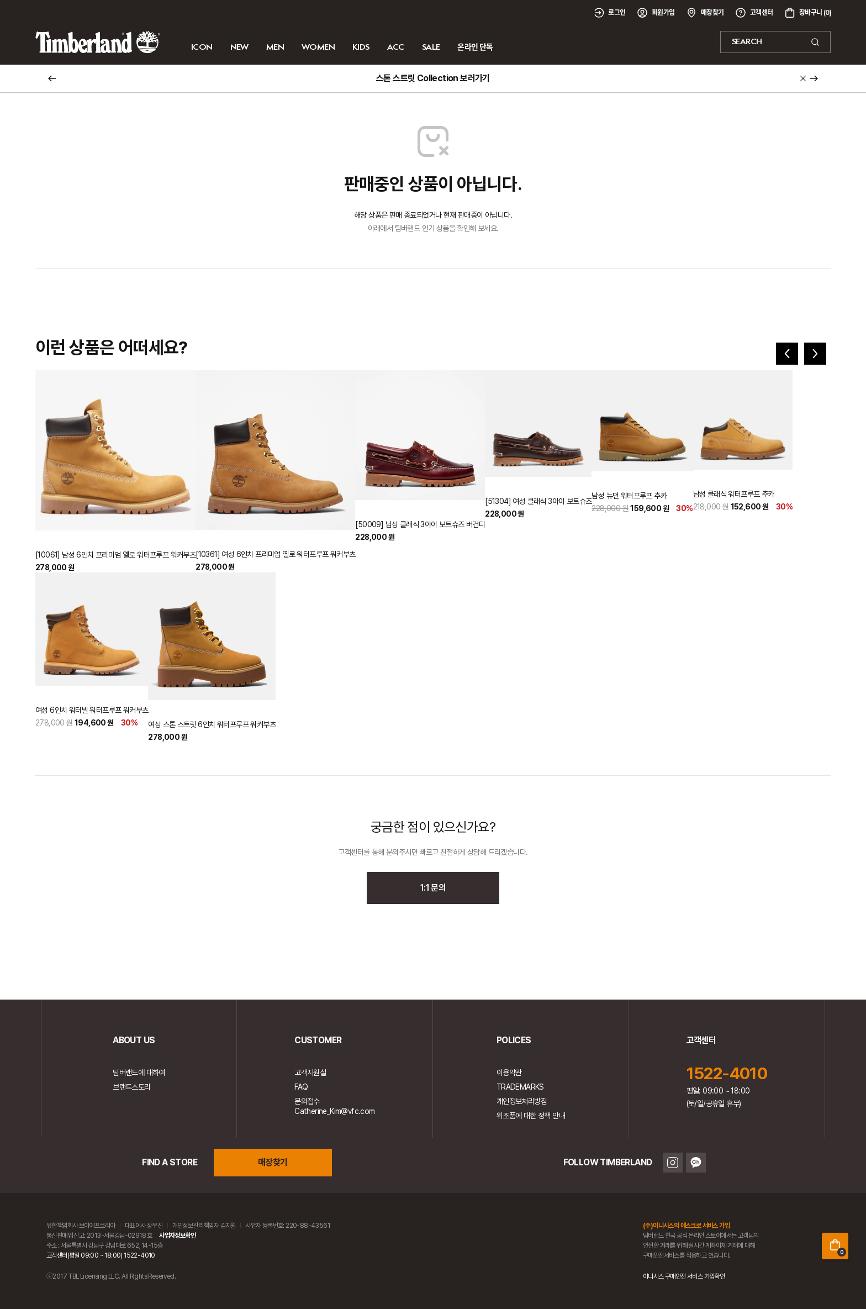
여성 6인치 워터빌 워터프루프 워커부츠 (91, 710)
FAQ (301, 1086)
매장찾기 (273, 1162)
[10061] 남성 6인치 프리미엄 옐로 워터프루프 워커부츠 (115, 554)
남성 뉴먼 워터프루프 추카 (629, 495)
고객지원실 (310, 1072)
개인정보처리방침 (522, 1101)
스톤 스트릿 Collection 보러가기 (433, 78)
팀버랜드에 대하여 (139, 1072)
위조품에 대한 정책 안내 (531, 1115)
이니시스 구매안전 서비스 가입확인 (684, 1276)
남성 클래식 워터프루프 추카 (733, 494)
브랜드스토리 (131, 1086)
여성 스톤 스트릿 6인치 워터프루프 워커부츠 (212, 724)
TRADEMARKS (520, 1086)
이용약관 (509, 1072)
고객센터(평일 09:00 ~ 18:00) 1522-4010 (100, 1255)
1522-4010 (727, 1073)
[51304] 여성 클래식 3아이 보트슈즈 (538, 501)
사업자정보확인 (177, 1235)
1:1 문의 (433, 887)
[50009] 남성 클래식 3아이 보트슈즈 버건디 (420, 524)
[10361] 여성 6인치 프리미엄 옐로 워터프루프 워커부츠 (275, 554)
